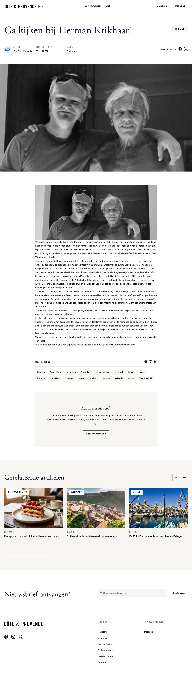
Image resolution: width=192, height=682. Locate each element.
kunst (130, 372)
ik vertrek (118, 372)
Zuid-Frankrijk (145, 378)
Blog (108, 6)
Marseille (148, 631)
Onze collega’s (105, 644)
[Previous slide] (176, 478)
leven (141, 372)
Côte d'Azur (55, 372)
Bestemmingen (93, 6)
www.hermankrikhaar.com (122, 345)
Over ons (102, 638)
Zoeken (163, 6)
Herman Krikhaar (101, 372)
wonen (131, 378)
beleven (41, 372)
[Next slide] (184, 478)
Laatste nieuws (105, 656)
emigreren (71, 372)
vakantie (119, 378)
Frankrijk (85, 372)
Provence (69, 378)
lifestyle (41, 378)
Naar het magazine (96, 434)
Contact (102, 662)
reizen (81, 378)
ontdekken (55, 378)
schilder (93, 378)
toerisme (106, 378)
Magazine (180, 6)
